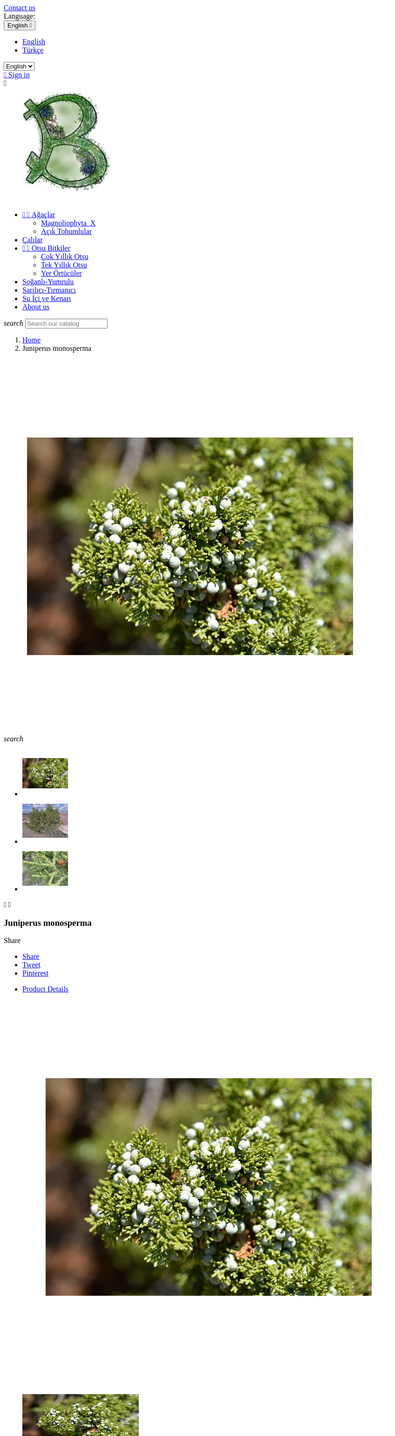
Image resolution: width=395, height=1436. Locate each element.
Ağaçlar (38, 215)
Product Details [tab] (45, 989)
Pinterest (35, 973)
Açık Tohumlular (66, 231)
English (33, 42)
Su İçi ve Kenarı (46, 298)
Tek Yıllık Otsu (64, 265)
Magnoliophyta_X (68, 223)
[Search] (66, 323)
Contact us (19, 8)
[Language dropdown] (19, 25)
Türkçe (32, 50)
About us (35, 307)
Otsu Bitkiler (46, 248)
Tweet (31, 965)
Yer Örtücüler (61, 273)
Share (30, 956)
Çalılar (32, 240)
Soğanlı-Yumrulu (48, 282)
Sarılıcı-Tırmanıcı (49, 290)
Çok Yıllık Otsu (65, 256)
